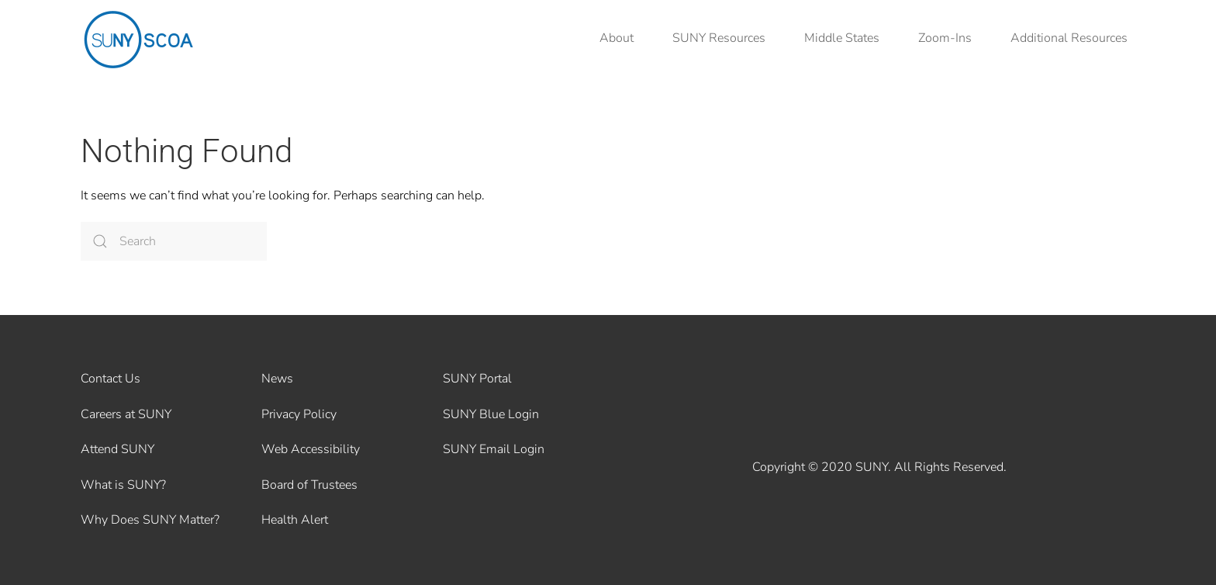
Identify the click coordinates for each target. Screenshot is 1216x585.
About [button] (616, 38)
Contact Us (110, 378)
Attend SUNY (117, 449)
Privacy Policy (299, 414)
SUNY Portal (477, 378)
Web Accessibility (310, 449)
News (277, 378)
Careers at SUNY (126, 414)
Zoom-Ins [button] (945, 38)
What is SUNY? (123, 484)
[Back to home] (139, 39)
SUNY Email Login (493, 449)
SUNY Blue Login (491, 414)
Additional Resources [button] (1069, 38)
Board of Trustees (309, 484)
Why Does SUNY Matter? (150, 519)
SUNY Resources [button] (718, 38)
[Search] (174, 241)
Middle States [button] (841, 38)
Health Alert (294, 519)
